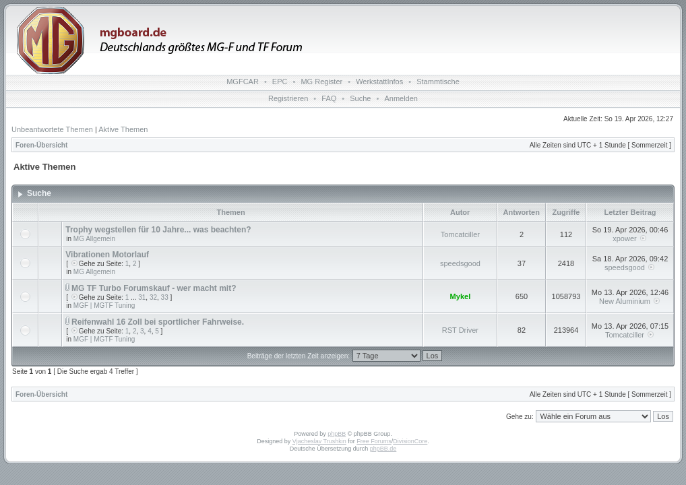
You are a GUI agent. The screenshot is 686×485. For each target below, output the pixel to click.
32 (153, 297)
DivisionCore (410, 441)
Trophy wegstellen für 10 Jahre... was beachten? (158, 229)
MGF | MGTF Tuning (104, 305)
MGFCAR (242, 81)
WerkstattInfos (379, 81)
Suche (360, 98)
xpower (624, 238)
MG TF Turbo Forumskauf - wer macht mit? (153, 288)
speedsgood (460, 263)
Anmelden (401, 98)
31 (142, 297)
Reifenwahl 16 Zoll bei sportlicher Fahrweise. (157, 322)
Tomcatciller (460, 234)
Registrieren (288, 98)
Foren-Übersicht (41, 145)
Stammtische (438, 81)
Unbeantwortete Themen (52, 129)
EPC (280, 81)
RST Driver (460, 330)
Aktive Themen (123, 129)
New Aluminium (624, 301)
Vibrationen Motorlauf (107, 254)
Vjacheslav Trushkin (319, 441)
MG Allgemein (94, 239)
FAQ (328, 98)
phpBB (337, 433)
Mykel (460, 296)
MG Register (321, 81)
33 (164, 297)
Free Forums (374, 441)
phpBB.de (383, 448)
